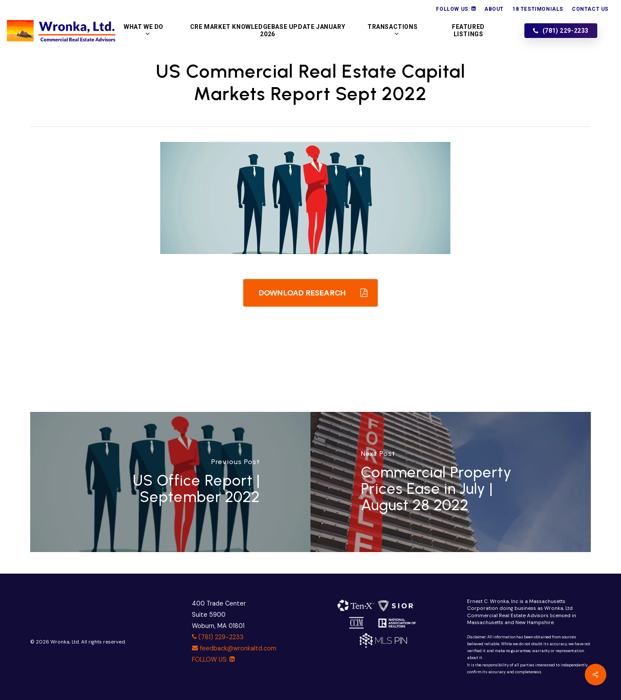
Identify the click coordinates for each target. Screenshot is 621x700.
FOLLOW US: (213, 659)
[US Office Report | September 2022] (170, 482)
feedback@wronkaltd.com (234, 648)
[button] (310, 293)
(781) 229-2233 (218, 637)
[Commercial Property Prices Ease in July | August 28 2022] (450, 482)
